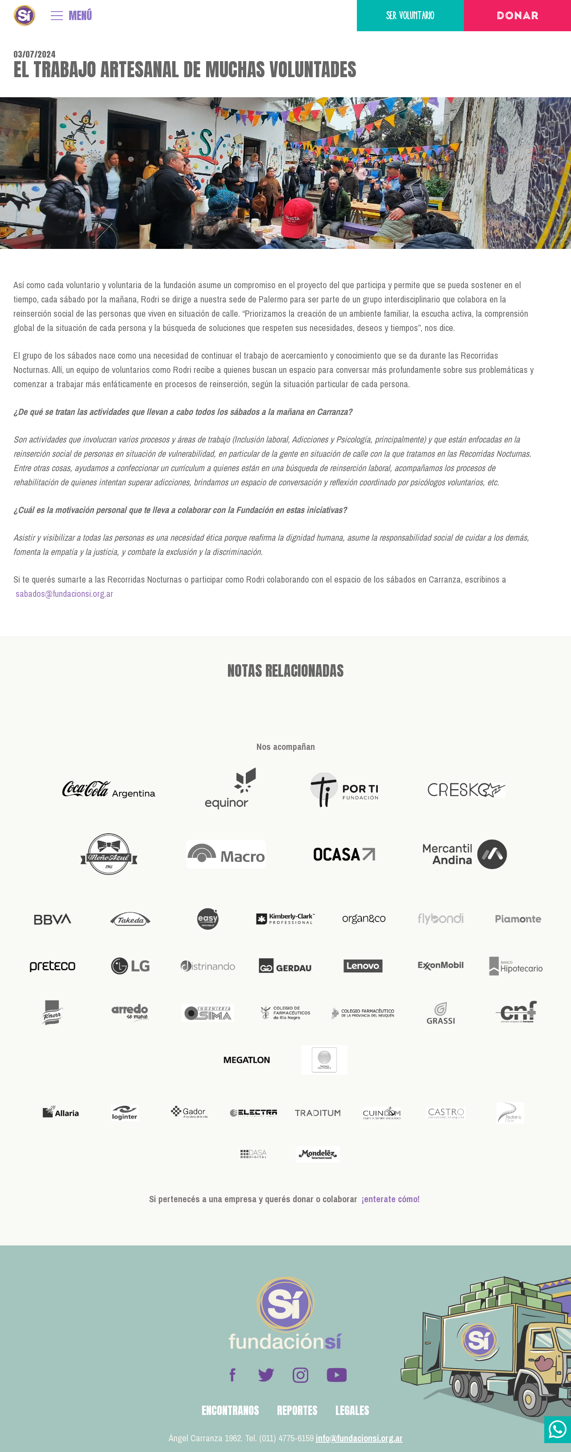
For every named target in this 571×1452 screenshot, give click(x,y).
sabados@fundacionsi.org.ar (64, 593)
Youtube (336, 1375)
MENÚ (80, 15)
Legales (352, 1410)
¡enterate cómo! (391, 1199)
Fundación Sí (24, 15)
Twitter (266, 1375)
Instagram (300, 1375)
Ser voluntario (410, 15)
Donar (518, 16)
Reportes (297, 1410)
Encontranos (230, 1410)
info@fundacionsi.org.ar (359, 1438)
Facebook (232, 1375)
